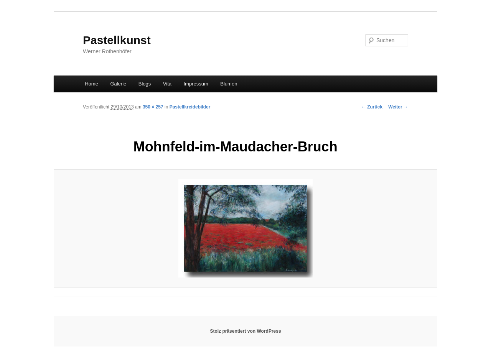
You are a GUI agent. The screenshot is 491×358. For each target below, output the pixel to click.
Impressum (196, 84)
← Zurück (371, 107)
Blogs (144, 84)
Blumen (228, 84)
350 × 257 (153, 107)
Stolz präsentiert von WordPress (245, 331)
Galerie (118, 84)
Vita (167, 84)
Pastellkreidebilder (190, 107)
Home (91, 84)
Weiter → (398, 107)
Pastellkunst (117, 40)
